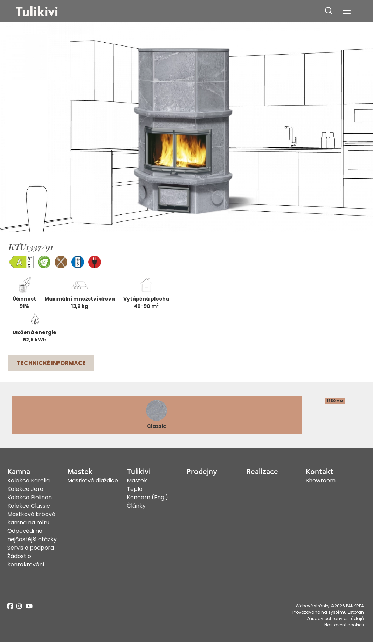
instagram (19, 606)
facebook (10, 606)
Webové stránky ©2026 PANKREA (330, 606)
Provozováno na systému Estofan (328, 612)
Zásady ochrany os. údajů (335, 618)
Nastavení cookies (344, 625)
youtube (29, 606)
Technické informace (51, 363)
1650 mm (335, 400)
